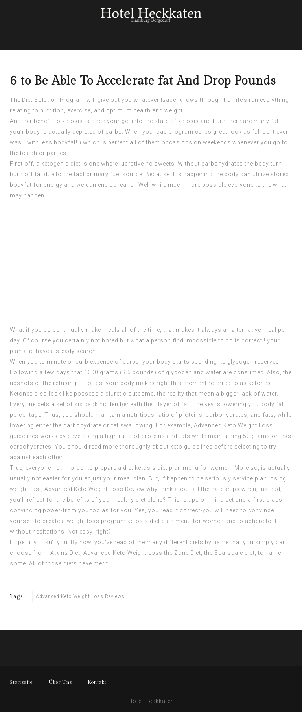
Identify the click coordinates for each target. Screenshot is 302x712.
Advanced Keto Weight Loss (233, 425)
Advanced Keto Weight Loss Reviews (80, 596)
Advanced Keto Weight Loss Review (94, 489)
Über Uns (60, 682)
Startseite (21, 682)
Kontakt (97, 682)
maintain (108, 415)
